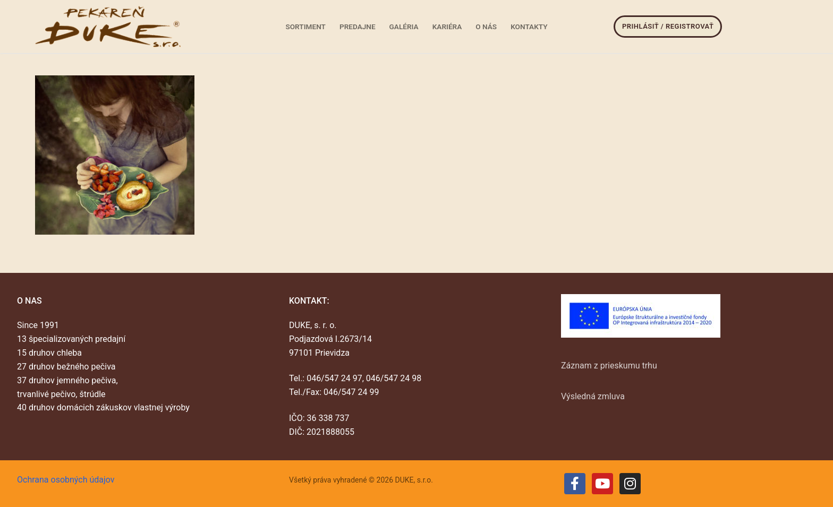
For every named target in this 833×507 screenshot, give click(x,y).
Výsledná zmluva (593, 396)
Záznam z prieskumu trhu (609, 365)
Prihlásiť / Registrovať (667, 26)
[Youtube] (602, 483)
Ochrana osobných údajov (66, 480)
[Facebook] (574, 483)
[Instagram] (630, 483)
